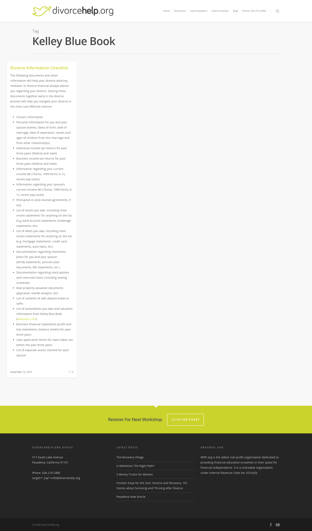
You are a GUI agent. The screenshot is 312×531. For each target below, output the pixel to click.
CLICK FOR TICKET (185, 419)
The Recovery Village (130, 457)
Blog (235, 11)
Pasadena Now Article (130, 497)
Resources (180, 11)
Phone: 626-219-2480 (254, 11)
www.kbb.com (26, 319)
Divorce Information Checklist (39, 68)
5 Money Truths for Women (134, 474)
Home (166, 11)
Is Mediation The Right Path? (135, 466)
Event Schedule (220, 11)
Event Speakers (198, 11)
